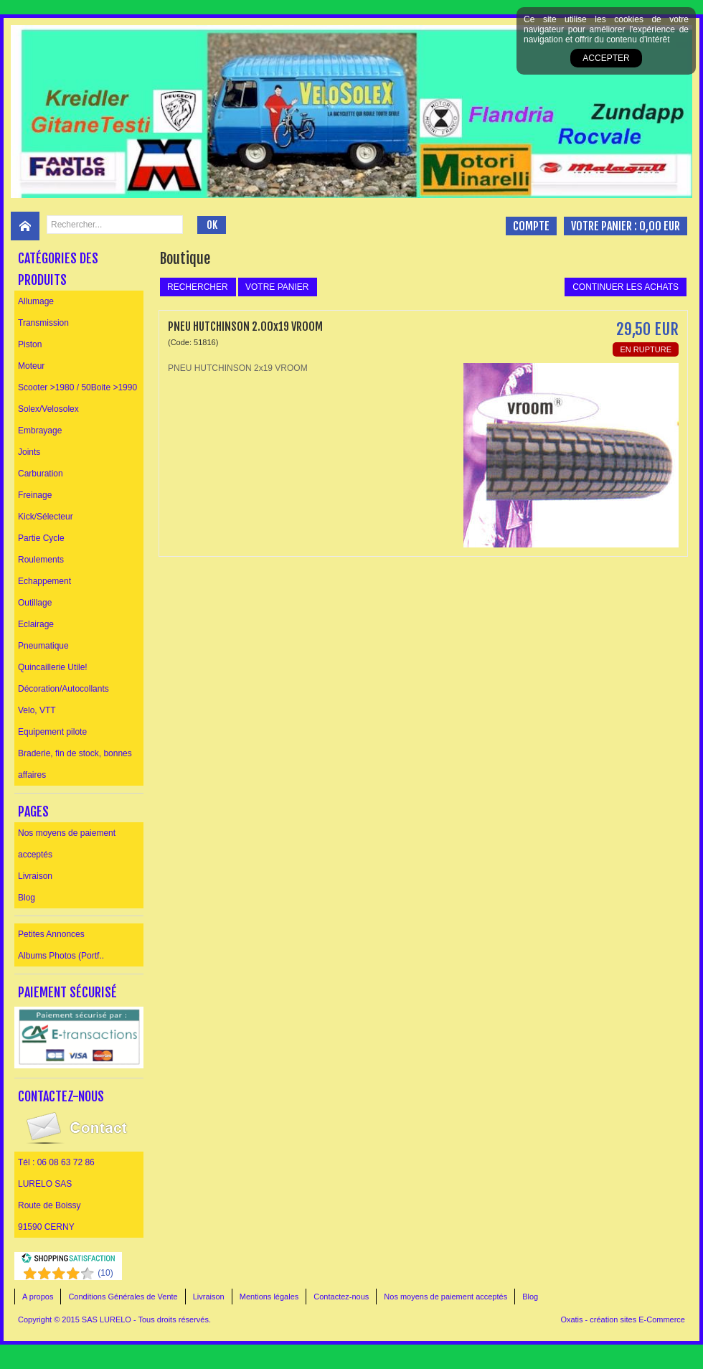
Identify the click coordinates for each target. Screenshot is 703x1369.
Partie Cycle (41, 538)
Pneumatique (43, 646)
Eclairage (36, 624)
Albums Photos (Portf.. (61, 956)
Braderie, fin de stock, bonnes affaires (75, 764)
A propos (37, 1296)
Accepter (605, 58)
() (105, 1273)
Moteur (31, 366)
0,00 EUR (659, 226)
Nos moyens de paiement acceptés (66, 844)
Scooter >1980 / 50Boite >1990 (77, 387)
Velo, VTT (37, 710)
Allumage (36, 301)
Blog (26, 898)
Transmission (43, 323)
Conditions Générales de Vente (122, 1296)
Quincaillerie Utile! (53, 667)
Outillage (35, 603)
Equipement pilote (52, 732)
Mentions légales (269, 1296)
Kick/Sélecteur (45, 517)
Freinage (35, 495)
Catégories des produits (58, 269)
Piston (30, 344)
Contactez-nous (341, 1296)
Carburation (40, 474)
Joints (29, 452)
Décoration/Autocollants (63, 689)
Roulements (41, 560)
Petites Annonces (51, 934)
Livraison (35, 876)
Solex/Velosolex (48, 409)
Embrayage (40, 430)
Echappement (44, 581)
